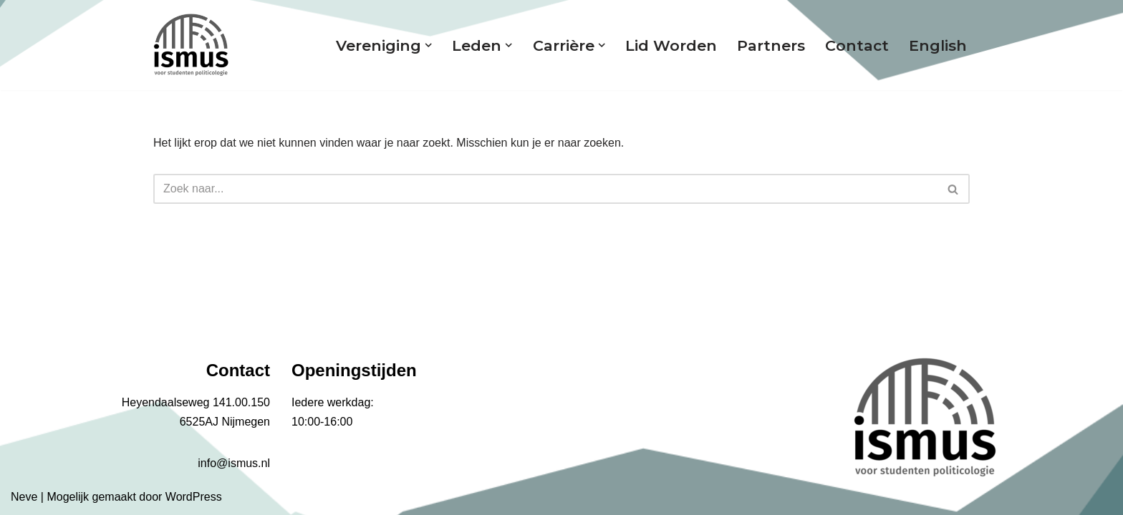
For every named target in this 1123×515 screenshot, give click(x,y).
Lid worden (671, 45)
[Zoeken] (545, 189)
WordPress (193, 497)
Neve (24, 497)
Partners (771, 45)
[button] (428, 45)
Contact (857, 45)
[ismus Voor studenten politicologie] (190, 45)
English (938, 45)
